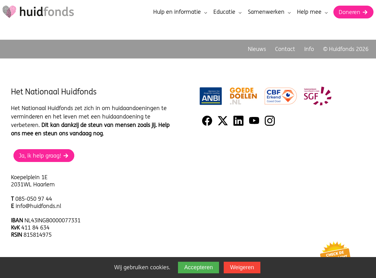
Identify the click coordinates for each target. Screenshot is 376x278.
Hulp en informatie (180, 11)
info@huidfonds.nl (38, 206)
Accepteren (198, 267)
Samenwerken (269, 11)
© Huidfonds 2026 (345, 49)
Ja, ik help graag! (44, 155)
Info (309, 49)
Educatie (227, 11)
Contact (285, 49)
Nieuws (257, 49)
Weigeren (242, 267)
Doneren (353, 12)
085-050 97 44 (33, 198)
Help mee (312, 11)
